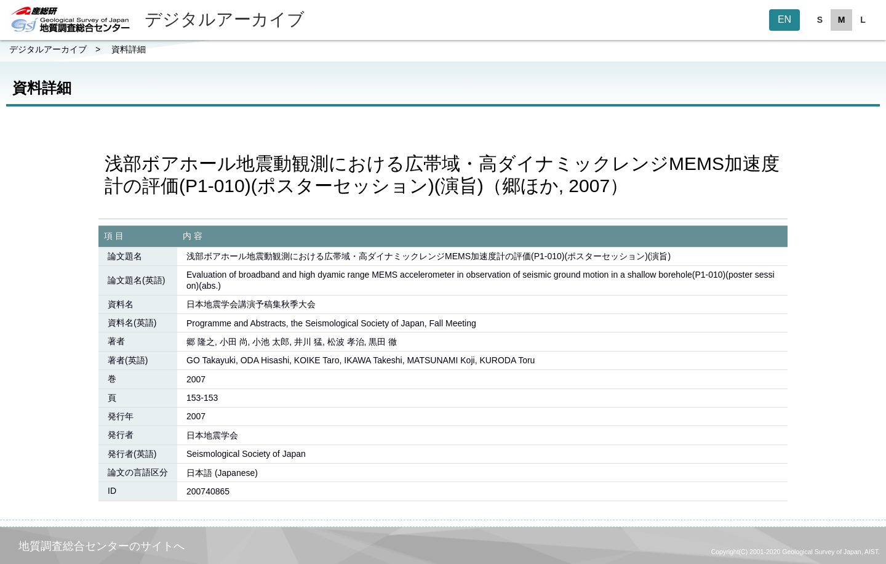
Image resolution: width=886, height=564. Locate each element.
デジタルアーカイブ (48, 49)
